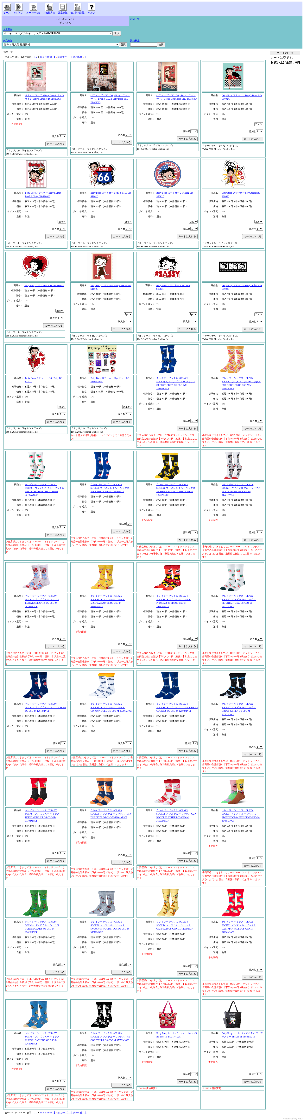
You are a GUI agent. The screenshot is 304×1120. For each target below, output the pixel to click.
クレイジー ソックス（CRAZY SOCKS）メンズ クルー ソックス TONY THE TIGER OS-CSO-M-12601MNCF (111, 814)
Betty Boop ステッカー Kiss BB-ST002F (44, 285)
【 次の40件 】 (78, 57)
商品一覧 (135, 19)
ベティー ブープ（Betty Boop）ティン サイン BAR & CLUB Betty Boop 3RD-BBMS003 (110, 99)
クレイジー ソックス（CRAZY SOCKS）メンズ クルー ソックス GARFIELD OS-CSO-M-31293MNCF (174, 925)
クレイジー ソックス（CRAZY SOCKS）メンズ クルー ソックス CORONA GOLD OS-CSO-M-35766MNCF (111, 707)
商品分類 (7, 40)
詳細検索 (135, 40)
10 (51, 57)
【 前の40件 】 (61, 57)
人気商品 (7, 29)
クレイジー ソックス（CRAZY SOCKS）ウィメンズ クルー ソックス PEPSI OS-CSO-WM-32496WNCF (110, 488)
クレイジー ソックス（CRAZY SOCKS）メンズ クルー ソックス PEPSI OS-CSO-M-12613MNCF (45, 707)
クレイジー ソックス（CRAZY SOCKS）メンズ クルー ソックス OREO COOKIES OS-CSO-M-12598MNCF (177, 707)
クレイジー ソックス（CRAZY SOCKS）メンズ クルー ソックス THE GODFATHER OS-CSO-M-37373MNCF (110, 1037)
